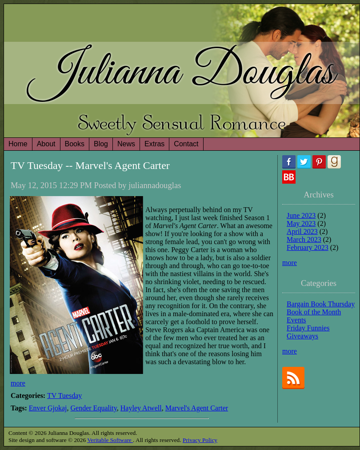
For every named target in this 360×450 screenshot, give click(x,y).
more (18, 383)
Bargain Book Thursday (321, 304)
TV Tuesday (64, 395)
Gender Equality (94, 408)
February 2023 (307, 247)
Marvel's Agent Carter (196, 408)
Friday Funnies (308, 328)
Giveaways (302, 336)
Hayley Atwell (141, 408)
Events (296, 320)
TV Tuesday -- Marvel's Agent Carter (90, 165)
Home (18, 144)
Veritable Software (110, 440)
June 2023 (301, 215)
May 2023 (301, 223)
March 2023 (304, 239)
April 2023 (302, 231)
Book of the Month (314, 312)
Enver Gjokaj (48, 408)
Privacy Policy (200, 440)
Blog (101, 144)
